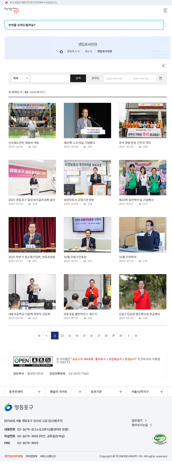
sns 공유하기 (163, 65)
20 (120, 335)
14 (76, 335)
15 (84, 335)
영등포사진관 (104, 51)
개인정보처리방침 (13, 456)
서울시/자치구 (140, 392)
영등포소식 (73, 51)
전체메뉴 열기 (165, 10)
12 (62, 335)
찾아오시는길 (140, 425)
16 (91, 335)
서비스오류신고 (48, 456)
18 (106, 335)
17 (98, 335)
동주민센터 (16, 392)
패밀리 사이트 (58, 392)
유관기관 (96, 392)
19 (113, 335)
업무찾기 (137, 420)
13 (69, 335)
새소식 (88, 51)
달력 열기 (160, 78)
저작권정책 (31, 456)
